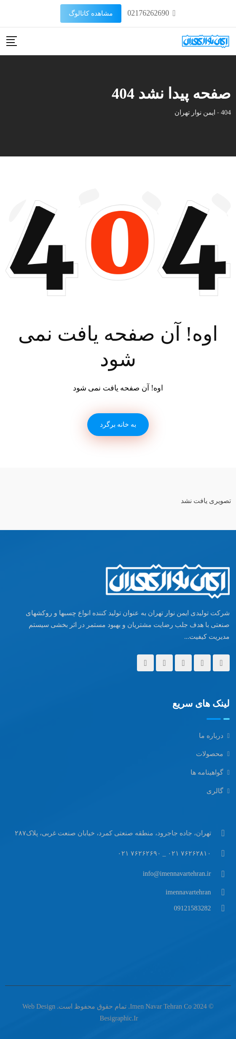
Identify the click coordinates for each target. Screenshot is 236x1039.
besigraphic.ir (118, 1018)
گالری (214, 790)
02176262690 (148, 13)
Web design (38, 1006)
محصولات (209, 753)
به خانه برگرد (118, 424)
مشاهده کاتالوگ (91, 13)
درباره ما (211, 735)
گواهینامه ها (206, 772)
